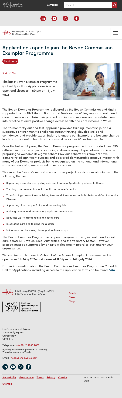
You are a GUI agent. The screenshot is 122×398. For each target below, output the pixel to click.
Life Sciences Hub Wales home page (20, 32)
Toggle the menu (116, 33)
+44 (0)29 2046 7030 (27, 345)
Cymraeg (52, 4)
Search (114, 5)
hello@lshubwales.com (24, 357)
